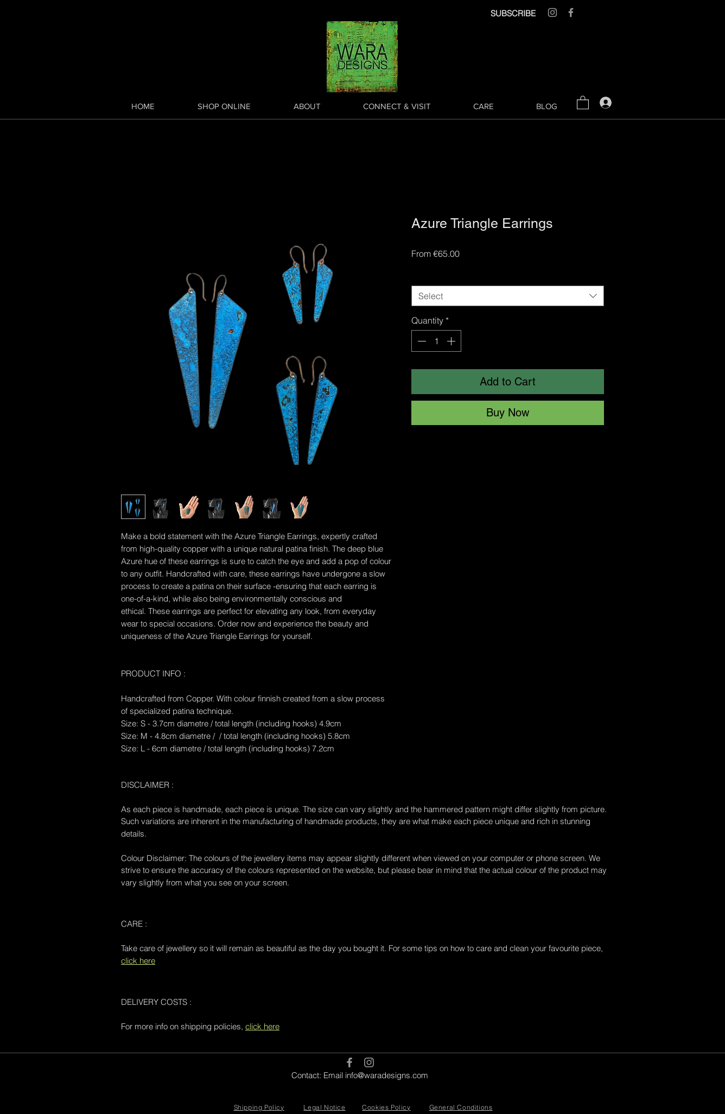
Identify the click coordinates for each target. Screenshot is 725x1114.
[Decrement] (420, 341)
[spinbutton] (436, 341)
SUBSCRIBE (513, 13)
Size (422, 275)
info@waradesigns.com (386, 1075)
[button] (583, 102)
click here (138, 960)
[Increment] (452, 341)
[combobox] (507, 296)
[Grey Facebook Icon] (571, 12)
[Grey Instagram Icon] (552, 12)
